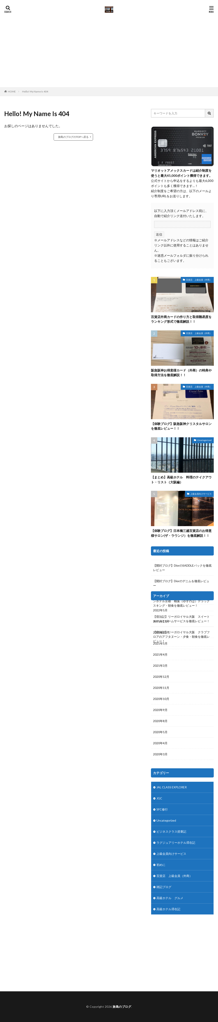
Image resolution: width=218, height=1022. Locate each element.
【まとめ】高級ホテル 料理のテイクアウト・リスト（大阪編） (181, 479)
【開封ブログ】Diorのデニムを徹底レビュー (181, 583)
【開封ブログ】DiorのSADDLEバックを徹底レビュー (182, 568)
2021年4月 (160, 654)
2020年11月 (161, 687)
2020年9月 (160, 710)
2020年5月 (160, 732)
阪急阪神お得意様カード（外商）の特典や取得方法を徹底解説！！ (181, 372)
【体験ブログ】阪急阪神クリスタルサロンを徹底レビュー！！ (181, 426)
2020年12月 (161, 676)
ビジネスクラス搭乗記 (171, 831)
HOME (12, 91)
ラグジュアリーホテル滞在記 (175, 842)
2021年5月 (160, 643)
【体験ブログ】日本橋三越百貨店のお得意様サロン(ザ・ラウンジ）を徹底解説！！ (181, 533)
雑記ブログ (163, 887)
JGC (159, 798)
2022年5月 (160, 610)
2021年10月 (161, 632)
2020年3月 (160, 754)
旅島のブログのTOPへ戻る (73, 136)
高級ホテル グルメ (169, 898)
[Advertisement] (109, 55)
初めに (160, 865)
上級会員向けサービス (201, 493)
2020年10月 (161, 699)
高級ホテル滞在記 (168, 909)
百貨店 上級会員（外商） (199, 279)
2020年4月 (160, 743)
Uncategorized (204, 440)
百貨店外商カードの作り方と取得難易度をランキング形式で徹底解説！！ (181, 319)
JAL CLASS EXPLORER (171, 787)
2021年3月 (160, 665)
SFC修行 (162, 809)
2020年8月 (160, 721)
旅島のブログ (122, 1006)
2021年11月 (161, 621)
